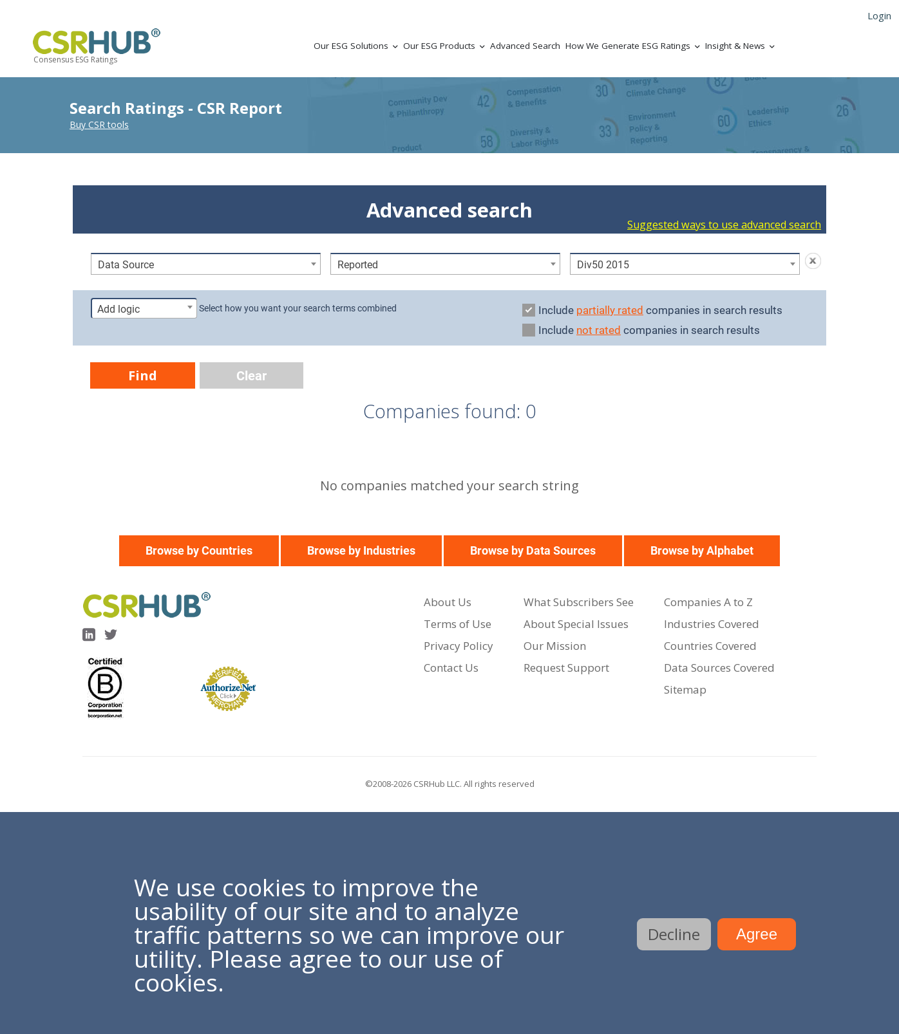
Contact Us (451, 667)
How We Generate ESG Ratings (627, 45)
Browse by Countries (199, 550)
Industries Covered (711, 623)
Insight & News (735, 45)
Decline (674, 934)
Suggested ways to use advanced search (724, 224)
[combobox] (206, 264)
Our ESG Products (439, 45)
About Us (447, 602)
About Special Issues (576, 623)
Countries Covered (710, 645)
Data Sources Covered (719, 667)
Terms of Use (457, 623)
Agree (756, 934)
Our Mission (555, 645)
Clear (251, 375)
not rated (598, 330)
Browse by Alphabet (701, 550)
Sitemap (685, 689)
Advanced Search (525, 45)
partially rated (609, 310)
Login (879, 15)
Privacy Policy (458, 645)
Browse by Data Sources (533, 550)
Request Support (566, 667)
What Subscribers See (579, 602)
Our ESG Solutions (351, 45)
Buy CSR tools (99, 124)
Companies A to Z (708, 602)
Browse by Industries (361, 550)
